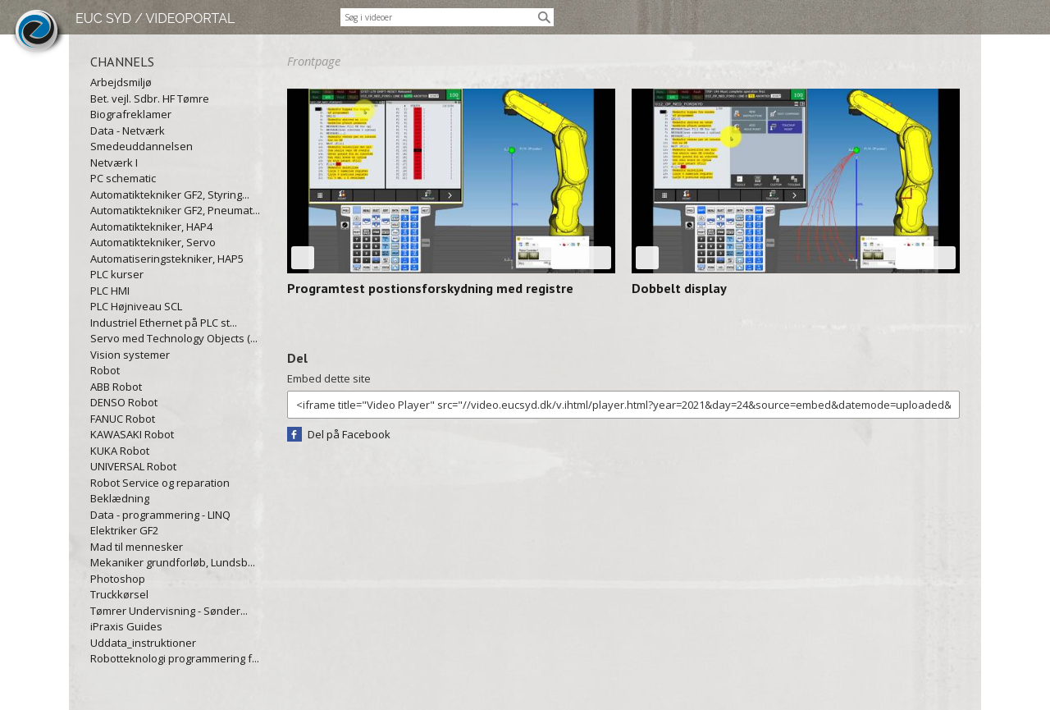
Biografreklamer (130, 114)
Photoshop (117, 578)
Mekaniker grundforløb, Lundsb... (172, 562)
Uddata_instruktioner (143, 642)
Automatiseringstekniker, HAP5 (167, 258)
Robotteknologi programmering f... (174, 658)
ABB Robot (116, 386)
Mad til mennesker (136, 546)
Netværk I (114, 162)
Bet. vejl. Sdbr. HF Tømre (149, 98)
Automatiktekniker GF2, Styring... (169, 194)
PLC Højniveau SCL (136, 306)
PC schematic (123, 178)
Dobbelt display (679, 288)
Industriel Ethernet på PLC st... (163, 322)
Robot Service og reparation (160, 482)
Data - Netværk (127, 130)
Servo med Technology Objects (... (174, 338)
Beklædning (119, 498)
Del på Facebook (349, 434)
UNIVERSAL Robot (133, 466)
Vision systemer (130, 354)
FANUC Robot (122, 418)
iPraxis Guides (126, 626)
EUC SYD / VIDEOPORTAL (155, 18)
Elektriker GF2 (124, 530)
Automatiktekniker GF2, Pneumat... (175, 210)
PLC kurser (117, 274)
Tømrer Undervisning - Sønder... (169, 610)
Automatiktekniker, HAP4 (151, 226)
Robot (105, 370)
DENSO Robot (124, 402)
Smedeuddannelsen (141, 146)
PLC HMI (110, 290)
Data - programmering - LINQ (160, 514)
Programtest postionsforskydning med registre (430, 288)
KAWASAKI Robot (132, 434)
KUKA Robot (119, 450)
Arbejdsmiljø (121, 82)
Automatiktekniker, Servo (153, 242)
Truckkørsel (119, 594)
